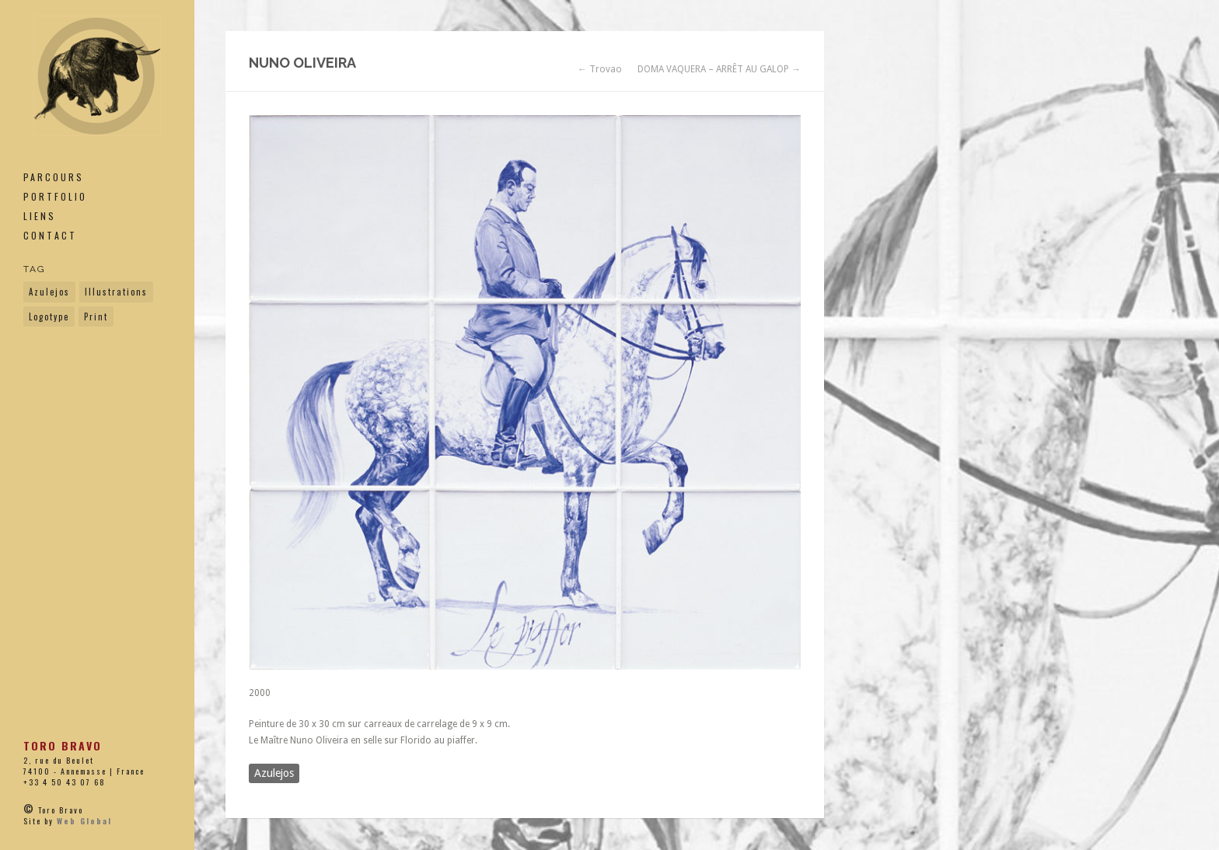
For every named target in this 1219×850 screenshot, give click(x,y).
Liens (39, 215)
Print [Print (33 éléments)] (96, 316)
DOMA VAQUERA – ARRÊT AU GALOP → (719, 69)
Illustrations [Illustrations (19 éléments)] (116, 291)
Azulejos (274, 773)
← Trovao (600, 69)
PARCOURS (53, 177)
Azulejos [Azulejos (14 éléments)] (49, 291)
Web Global (84, 821)
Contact (50, 235)
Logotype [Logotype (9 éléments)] (49, 316)
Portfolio (55, 196)
